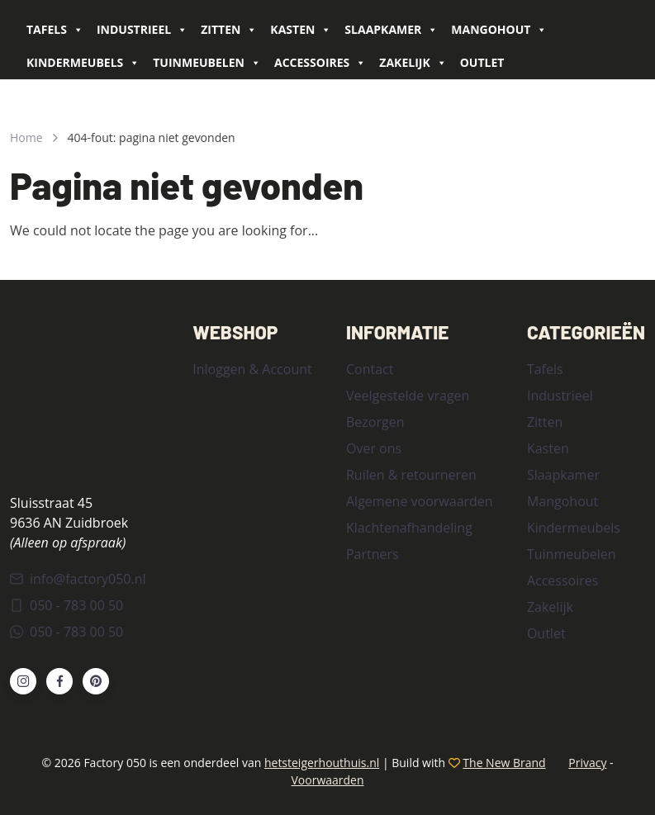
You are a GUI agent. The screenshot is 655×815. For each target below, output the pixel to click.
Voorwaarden (327, 780)
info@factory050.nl (78, 579)
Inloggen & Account (251, 369)
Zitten (229, 29)
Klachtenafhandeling (409, 528)
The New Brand (504, 762)
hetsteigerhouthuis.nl (321, 762)
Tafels (54, 29)
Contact (369, 369)
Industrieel (142, 29)
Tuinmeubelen (207, 62)
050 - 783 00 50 (66, 605)
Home (26, 137)
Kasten (300, 29)
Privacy (587, 762)
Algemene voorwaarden (419, 501)
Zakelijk (412, 62)
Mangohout (499, 29)
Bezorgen (375, 422)
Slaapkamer (391, 29)
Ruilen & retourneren (411, 475)
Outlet (482, 62)
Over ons (373, 448)
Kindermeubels (83, 62)
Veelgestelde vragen (407, 395)
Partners (372, 554)
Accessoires (320, 62)
